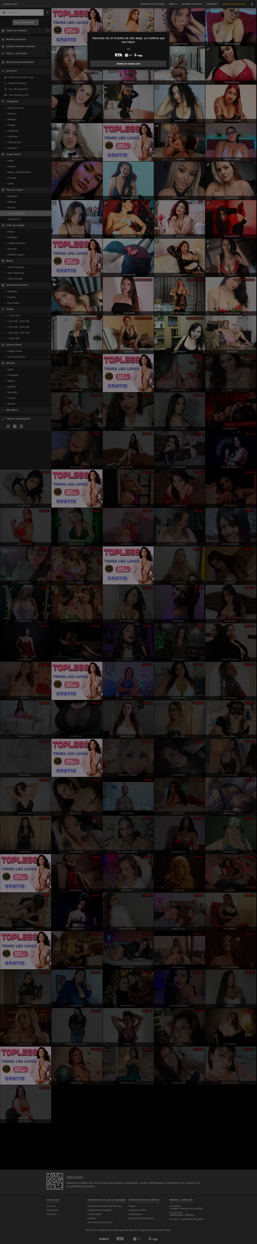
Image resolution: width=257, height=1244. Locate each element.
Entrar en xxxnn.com (128, 63)
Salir (128, 49)
